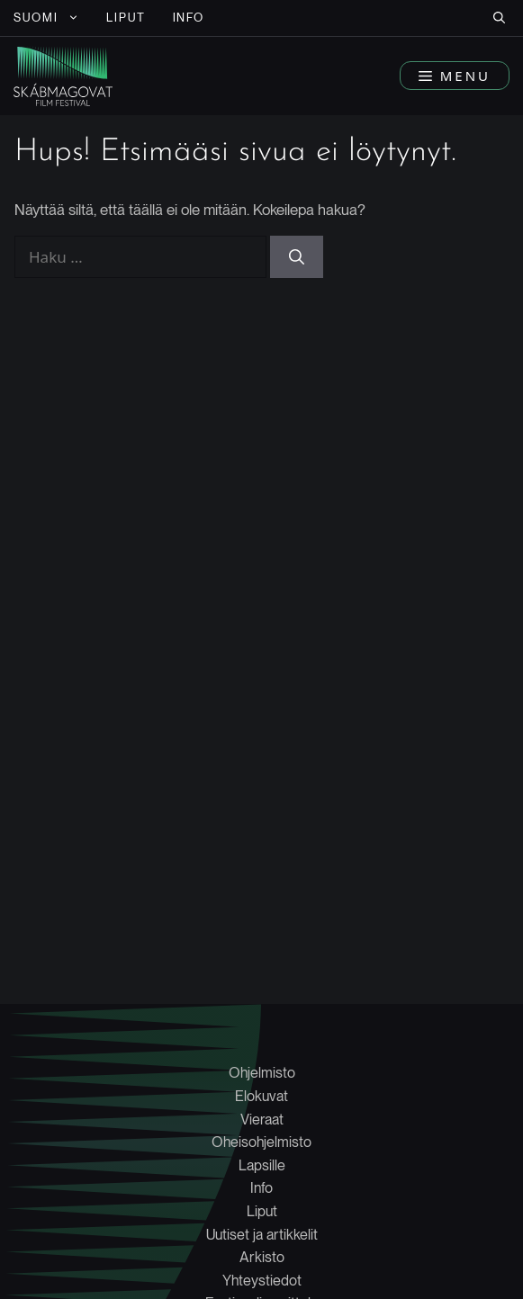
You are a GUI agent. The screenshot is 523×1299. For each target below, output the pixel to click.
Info (261, 1187)
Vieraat (262, 1119)
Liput (262, 1211)
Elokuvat (261, 1096)
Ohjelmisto (262, 1072)
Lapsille (262, 1165)
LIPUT (126, 17)
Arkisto (261, 1257)
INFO (189, 17)
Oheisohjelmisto (261, 1142)
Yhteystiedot (262, 1280)
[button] (499, 18)
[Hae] (296, 257)
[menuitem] (46, 17)
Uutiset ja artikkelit (262, 1234)
